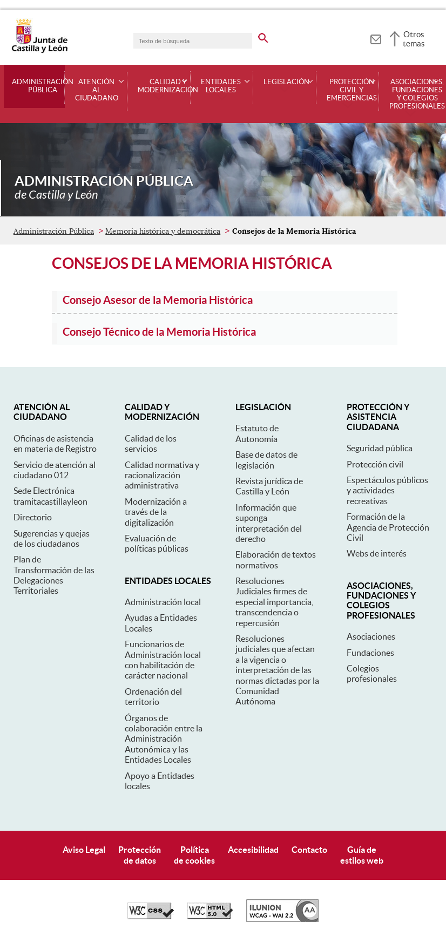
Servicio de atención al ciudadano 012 (54, 470)
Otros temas (414, 39)
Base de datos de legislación (266, 460)
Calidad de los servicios (151, 443)
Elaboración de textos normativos (275, 559)
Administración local (163, 602)
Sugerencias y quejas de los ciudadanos (51, 538)
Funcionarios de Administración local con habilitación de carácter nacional (163, 659)
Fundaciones (370, 652)
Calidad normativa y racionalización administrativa (162, 475)
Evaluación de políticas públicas (156, 543)
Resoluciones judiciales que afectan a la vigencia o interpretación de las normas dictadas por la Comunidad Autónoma (277, 670)
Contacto (309, 849)
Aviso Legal (84, 849)
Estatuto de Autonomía (257, 433)
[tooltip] (375, 38)
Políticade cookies (194, 855)
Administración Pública (42, 86)
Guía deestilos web (361, 855)
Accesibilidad (253, 849)
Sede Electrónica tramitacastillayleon (50, 496)
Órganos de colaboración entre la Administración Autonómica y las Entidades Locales (163, 739)
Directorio (32, 517)
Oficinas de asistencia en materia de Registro (55, 443)
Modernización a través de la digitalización (156, 512)
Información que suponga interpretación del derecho (268, 523)
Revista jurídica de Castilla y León (269, 486)
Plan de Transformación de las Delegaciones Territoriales (53, 574)
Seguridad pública (380, 448)
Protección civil (375, 464)
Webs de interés (377, 553)
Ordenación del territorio (153, 697)
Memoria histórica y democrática (162, 231)
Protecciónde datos (139, 855)
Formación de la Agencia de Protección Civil (388, 527)
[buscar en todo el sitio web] (263, 36)
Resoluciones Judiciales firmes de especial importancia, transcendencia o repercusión (274, 602)
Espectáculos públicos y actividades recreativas (387, 490)
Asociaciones (371, 636)
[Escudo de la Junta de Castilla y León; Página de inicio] (39, 50)
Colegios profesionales (372, 673)
